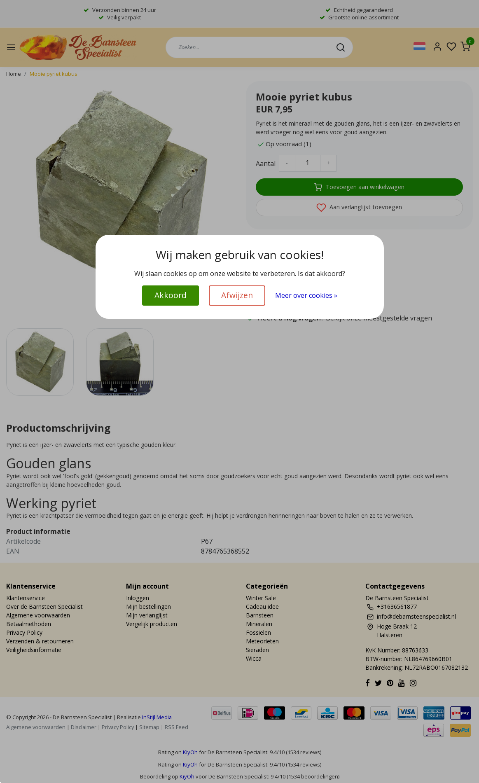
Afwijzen (237, 295)
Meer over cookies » (306, 295)
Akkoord (170, 295)
